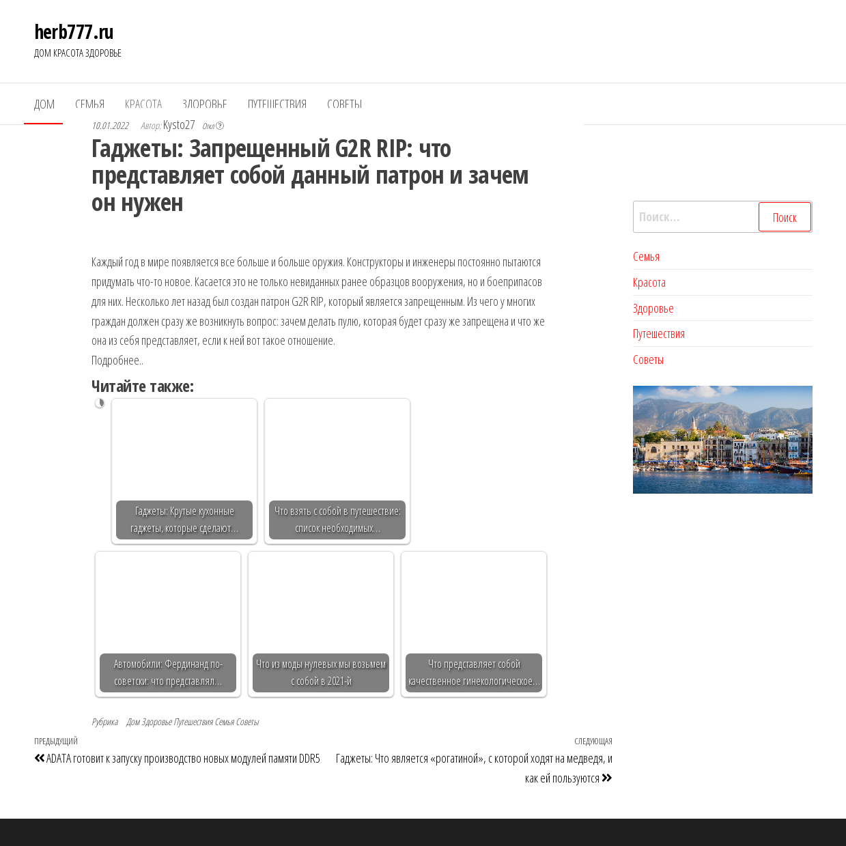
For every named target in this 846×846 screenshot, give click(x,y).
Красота (143, 104)
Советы (344, 104)
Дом (44, 104)
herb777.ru (74, 31)
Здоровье (204, 104)
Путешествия (277, 104)
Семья (89, 104)
